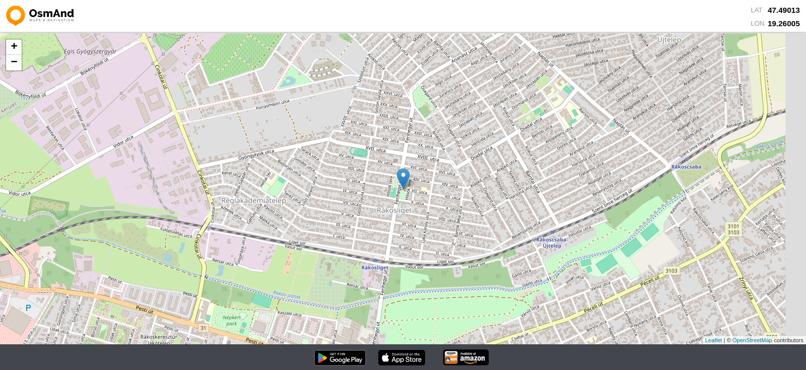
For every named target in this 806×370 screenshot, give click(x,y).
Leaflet (713, 340)
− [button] (14, 62)
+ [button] (14, 47)
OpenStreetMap (752, 340)
